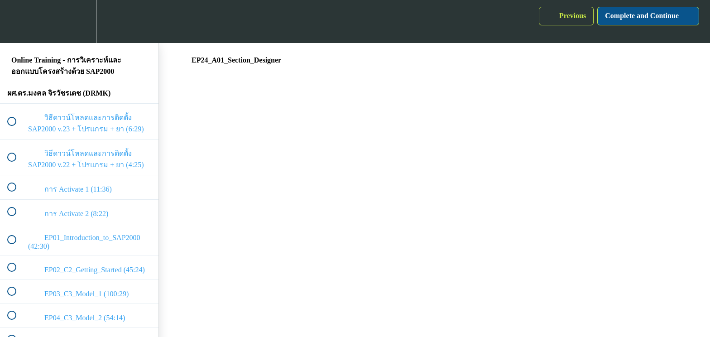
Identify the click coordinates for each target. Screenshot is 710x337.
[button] (17, 21)
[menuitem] (79, 21)
